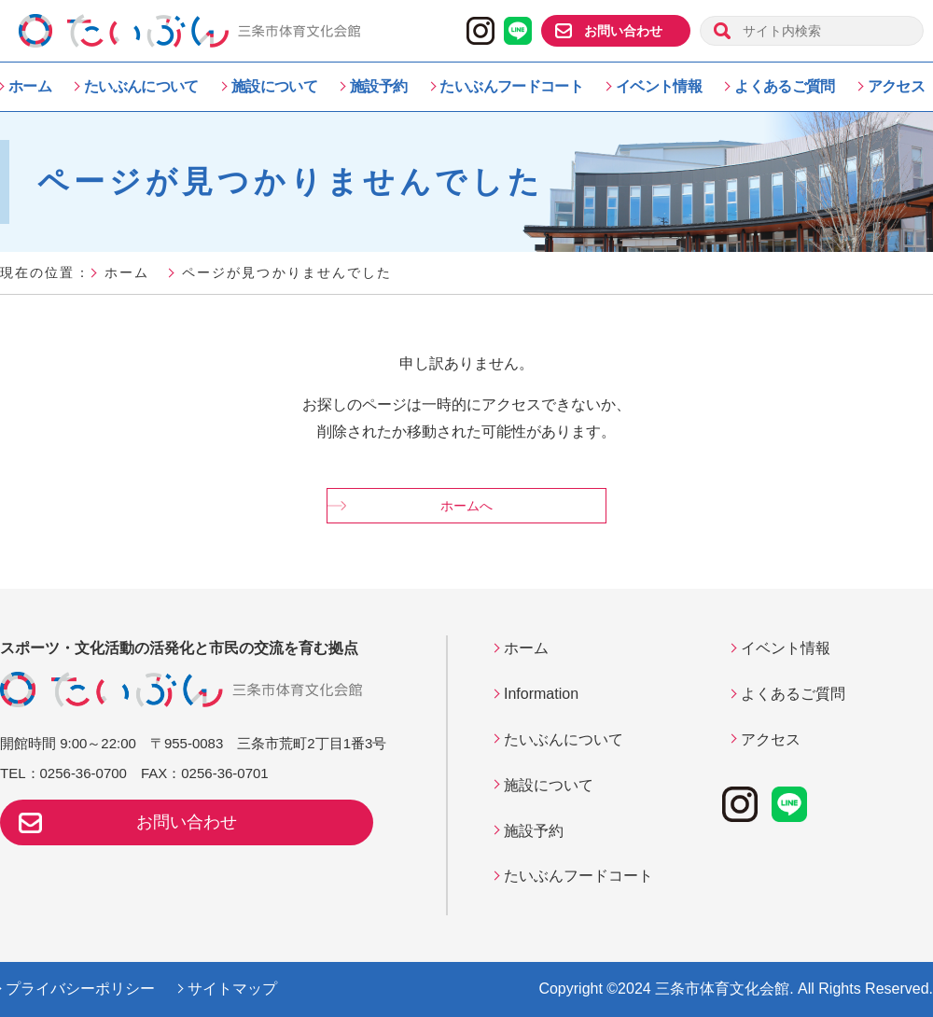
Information (541, 694)
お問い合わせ (623, 30)
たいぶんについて (141, 86)
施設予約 (378, 86)
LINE (518, 31)
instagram (480, 31)
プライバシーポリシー (80, 988)
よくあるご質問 (784, 86)
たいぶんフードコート (511, 86)
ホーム (29, 86)
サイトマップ (232, 988)
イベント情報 (659, 86)
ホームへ (466, 505)
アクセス (896, 86)
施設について (274, 86)
